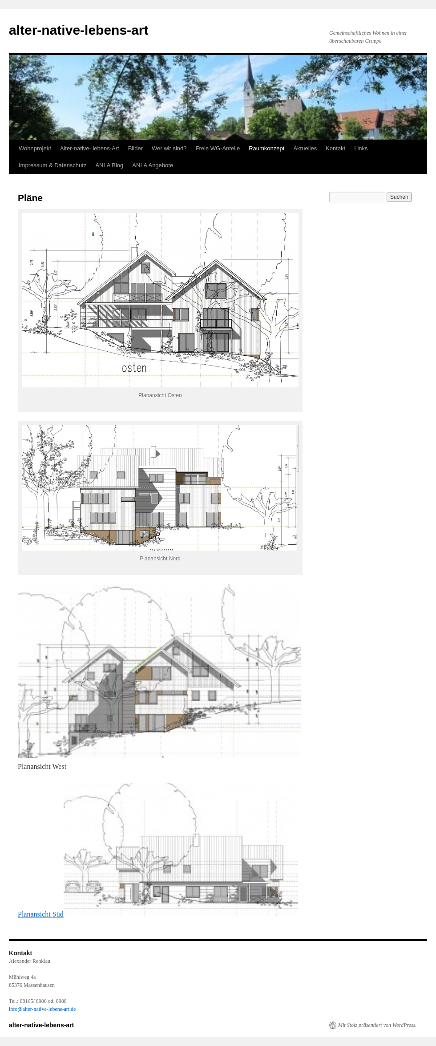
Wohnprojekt (35, 148)
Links (360, 148)
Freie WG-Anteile (217, 148)
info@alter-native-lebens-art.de (42, 1009)
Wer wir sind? (169, 148)
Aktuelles (305, 148)
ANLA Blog (109, 165)
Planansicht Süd (158, 914)
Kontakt (335, 148)
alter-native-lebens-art (78, 30)
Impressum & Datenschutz (52, 165)
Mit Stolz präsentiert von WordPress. (377, 1025)
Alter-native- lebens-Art (89, 148)
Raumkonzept (266, 148)
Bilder (135, 148)
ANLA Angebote (152, 165)
